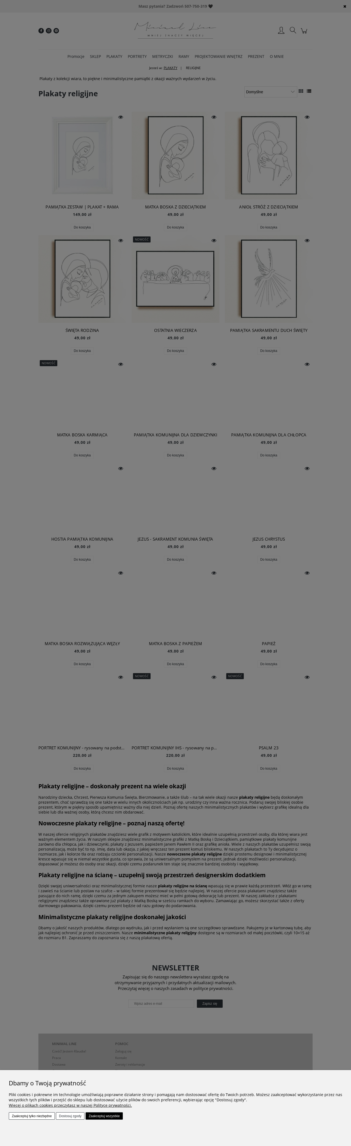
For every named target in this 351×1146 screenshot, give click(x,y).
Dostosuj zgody (70, 1116)
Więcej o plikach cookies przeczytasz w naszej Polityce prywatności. (70, 1105)
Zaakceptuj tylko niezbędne (32, 1116)
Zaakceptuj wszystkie (104, 1116)
